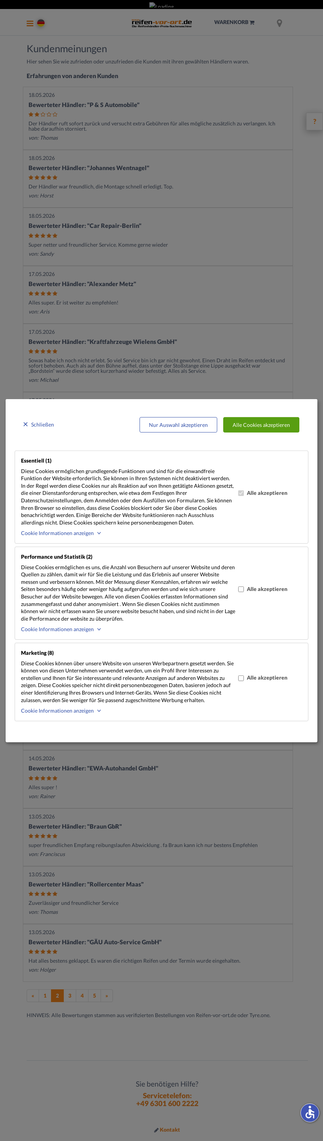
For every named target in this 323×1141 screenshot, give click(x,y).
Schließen (42, 424)
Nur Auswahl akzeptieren (178, 424)
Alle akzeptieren (262, 493)
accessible (309, 1112)
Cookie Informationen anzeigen (57, 533)
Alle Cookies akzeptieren (261, 424)
